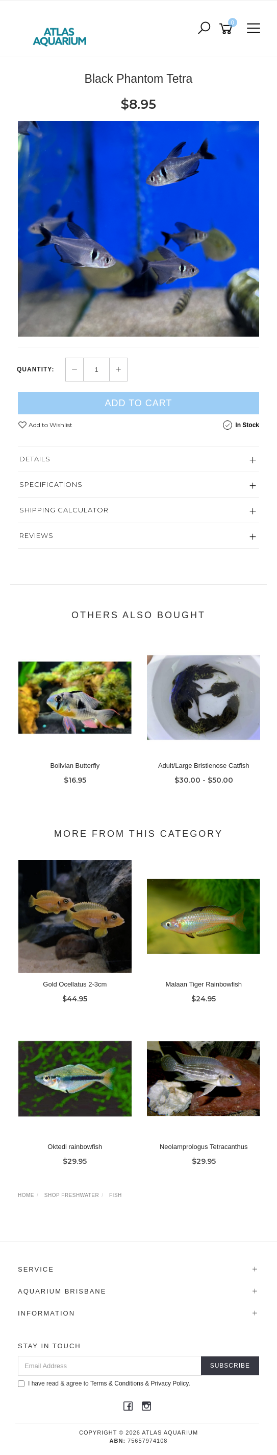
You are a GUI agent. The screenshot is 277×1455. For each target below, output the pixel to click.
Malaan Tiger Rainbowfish (203, 984)
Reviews (36, 535)
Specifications (51, 484)
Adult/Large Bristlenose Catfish (203, 765)
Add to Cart (138, 403)
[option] (138, 229)
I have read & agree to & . (104, 1383)
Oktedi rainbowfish (74, 1147)
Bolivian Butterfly (74, 765)
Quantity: (35, 369)
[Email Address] (110, 1366)
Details (35, 459)
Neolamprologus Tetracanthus (203, 1147)
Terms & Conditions (116, 1383)
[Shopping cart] (227, 28)
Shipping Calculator (64, 510)
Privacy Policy (170, 1383)
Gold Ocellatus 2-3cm (75, 984)
